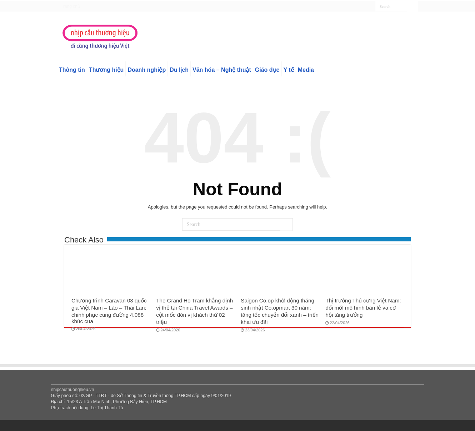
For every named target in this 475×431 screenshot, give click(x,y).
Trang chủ (70, 6)
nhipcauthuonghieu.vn (72, 389)
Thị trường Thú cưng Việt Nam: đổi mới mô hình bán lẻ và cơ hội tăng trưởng (363, 307)
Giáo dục (267, 70)
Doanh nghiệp (147, 70)
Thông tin (72, 70)
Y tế (289, 70)
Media (306, 70)
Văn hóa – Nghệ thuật (221, 70)
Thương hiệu (106, 70)
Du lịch (179, 70)
